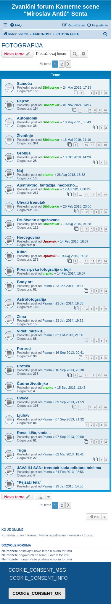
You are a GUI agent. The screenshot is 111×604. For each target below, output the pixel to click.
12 (92, 194)
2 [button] (62, 64)
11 (86, 194)
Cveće (22, 398)
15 (86, 145)
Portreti (24, 348)
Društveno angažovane (38, 220)
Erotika (23, 366)
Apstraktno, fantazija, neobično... (47, 185)
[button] (68, 64)
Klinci (22, 252)
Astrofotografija (31, 299)
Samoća (24, 83)
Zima (21, 316)
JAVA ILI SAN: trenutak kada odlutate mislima (59, 468)
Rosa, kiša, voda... (34, 433)
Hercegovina (28, 237)
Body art (25, 282)
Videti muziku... (31, 331)
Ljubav (23, 415)
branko (48, 174)
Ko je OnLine (12, 529)
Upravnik (50, 241)
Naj (20, 170)
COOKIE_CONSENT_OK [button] (36, 593)
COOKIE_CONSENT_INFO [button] (38, 578)
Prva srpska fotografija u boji (44, 269)
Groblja (23, 153)
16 (92, 145)
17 (98, 145)
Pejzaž (23, 101)
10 (105, 110)
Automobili (27, 118)
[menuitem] (16, 25)
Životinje (25, 135)
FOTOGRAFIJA (22, 45)
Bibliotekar (51, 87)
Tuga (21, 450)
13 (98, 194)
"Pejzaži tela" (29, 482)
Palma (47, 286)
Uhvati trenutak (31, 202)
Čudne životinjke (32, 383)
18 (105, 145)
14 (105, 194)
